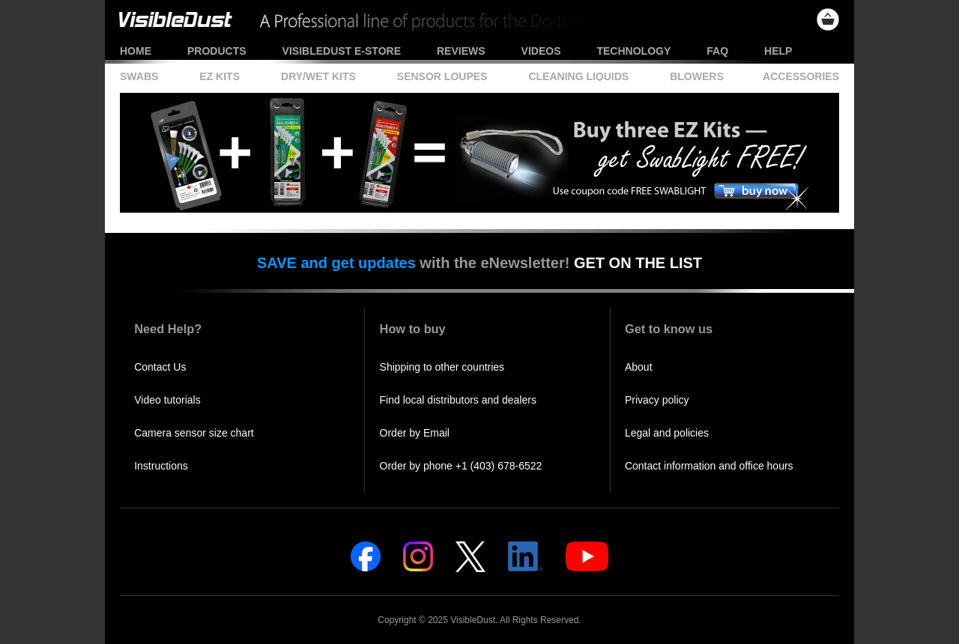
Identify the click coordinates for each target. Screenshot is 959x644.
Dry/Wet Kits (318, 76)
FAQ (717, 51)
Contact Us (160, 367)
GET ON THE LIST (638, 263)
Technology (633, 51)
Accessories (801, 76)
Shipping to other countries (442, 367)
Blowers (697, 76)
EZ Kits (219, 76)
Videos (541, 51)
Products (216, 51)
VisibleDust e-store (341, 51)
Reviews (461, 51)
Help (778, 51)
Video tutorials (167, 400)
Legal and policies (667, 433)
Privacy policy (657, 400)
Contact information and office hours (709, 466)
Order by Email (415, 433)
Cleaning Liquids (578, 76)
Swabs (139, 76)
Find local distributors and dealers (458, 400)
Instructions (161, 466)
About (639, 367)
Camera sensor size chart (194, 433)
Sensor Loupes (442, 76)
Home (135, 51)
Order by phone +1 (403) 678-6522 (461, 466)
